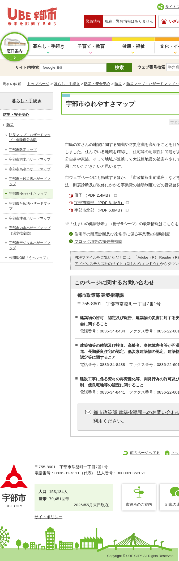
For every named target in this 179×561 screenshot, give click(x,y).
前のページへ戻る (145, 452)
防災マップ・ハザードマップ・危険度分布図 (29, 137)
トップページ (38, 84)
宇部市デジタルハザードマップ (29, 245)
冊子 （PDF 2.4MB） (95, 195)
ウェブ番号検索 (151, 67)
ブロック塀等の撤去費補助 (98, 241)
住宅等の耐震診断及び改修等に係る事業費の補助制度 (122, 234)
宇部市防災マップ (23, 150)
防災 (118, 84)
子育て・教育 (91, 46)
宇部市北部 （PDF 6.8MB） (101, 210)
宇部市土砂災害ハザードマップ (29, 181)
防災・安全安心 (97, 84)
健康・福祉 (133, 46)
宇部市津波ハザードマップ (29, 218)
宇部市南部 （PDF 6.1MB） (101, 202)
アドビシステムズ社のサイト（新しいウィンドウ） (117, 264)
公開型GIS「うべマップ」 (29, 258)
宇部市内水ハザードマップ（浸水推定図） (29, 230)
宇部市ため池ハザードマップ (29, 206)
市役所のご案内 (139, 504)
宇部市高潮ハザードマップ (29, 169)
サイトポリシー (48, 516)
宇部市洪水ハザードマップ (29, 159)
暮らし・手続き (49, 46)
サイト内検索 (27, 67)
